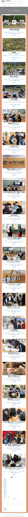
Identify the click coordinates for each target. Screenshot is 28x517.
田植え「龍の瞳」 (14, 76)
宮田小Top (6, 3)
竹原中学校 (5, 494)
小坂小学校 (5, 480)
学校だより (15, 3)
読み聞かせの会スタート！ (14, 123)
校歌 (8, 5)
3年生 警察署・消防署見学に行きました (14, 445)
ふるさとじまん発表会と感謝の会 (14, 238)
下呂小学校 (5, 485)
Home (3, 3)
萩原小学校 (5, 483)
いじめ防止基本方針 (4, 5)
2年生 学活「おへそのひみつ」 (14, 261)
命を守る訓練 (14, 99)
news (8, 3)
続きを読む (14, 35)
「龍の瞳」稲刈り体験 (14, 29)
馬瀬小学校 (5, 484)
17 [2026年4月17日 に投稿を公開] (19, 503)
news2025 (12, 33)
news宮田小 (15, 33)
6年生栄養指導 (14, 330)
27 (14, 477)
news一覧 (11, 3)
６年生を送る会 (14, 215)
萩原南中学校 (5, 492)
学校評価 (18, 3)
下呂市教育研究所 (8, 0)
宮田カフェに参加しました (14, 376)
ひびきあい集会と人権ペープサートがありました (14, 422)
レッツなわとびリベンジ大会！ (14, 284)
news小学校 (18, 33)
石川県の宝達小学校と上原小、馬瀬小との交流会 (14, 192)
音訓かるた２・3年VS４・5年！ (14, 307)
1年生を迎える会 (14, 146)
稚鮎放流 (14, 52)
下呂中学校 (5, 493)
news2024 (12, 173)
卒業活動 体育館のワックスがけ (14, 169)
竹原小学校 (5, 487)
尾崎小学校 (5, 482)
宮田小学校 (5, 481)
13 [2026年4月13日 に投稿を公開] (6, 503)
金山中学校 (5, 495)
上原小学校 (5, 486)
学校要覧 (21, 3)
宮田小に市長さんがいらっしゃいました (14, 468)
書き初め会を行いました (14, 353)
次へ (16, 477)
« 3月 (3, 507)
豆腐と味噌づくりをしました (14, 399)
